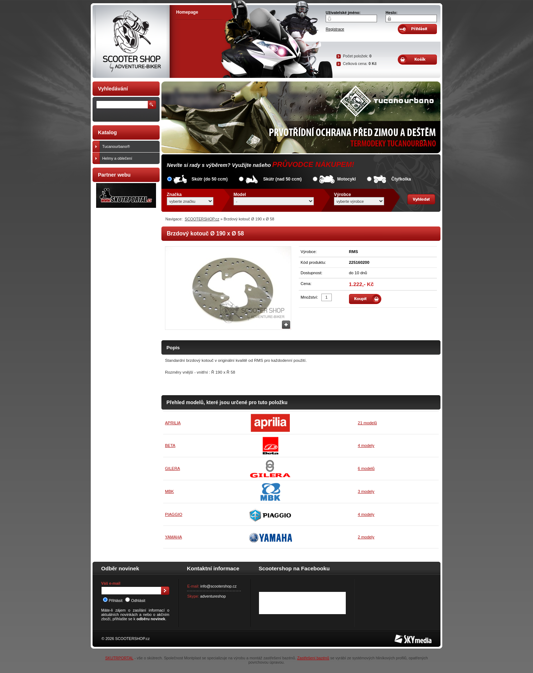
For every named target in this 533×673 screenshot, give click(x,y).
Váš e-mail (110, 583)
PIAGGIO (173, 514)
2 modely (366, 537)
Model (240, 194)
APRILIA (173, 423)
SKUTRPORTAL (119, 658)
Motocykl (346, 179)
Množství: (309, 297)
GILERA (172, 468)
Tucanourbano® (129, 146)
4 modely (366, 445)
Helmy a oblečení (129, 158)
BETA (170, 445)
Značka (174, 194)
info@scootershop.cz (219, 586)
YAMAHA (173, 537)
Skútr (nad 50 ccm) (282, 179)
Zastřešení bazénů (313, 658)
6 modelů (366, 468)
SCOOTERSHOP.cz (202, 219)
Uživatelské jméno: (343, 12)
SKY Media (404, 637)
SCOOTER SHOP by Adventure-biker (131, 41)
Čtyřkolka (401, 179)
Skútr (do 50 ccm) (210, 179)
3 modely (366, 491)
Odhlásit (135, 600)
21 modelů (367, 423)
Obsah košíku (417, 60)
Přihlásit (112, 600)
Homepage (187, 12)
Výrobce (342, 194)
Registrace (335, 29)
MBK (169, 491)
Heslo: (391, 12)
